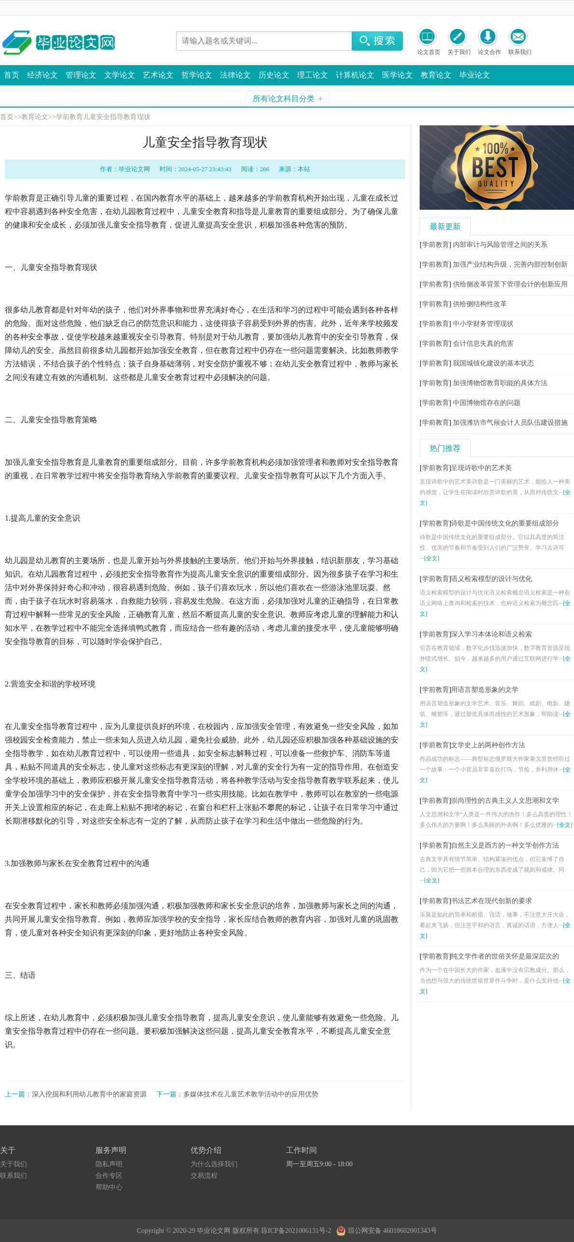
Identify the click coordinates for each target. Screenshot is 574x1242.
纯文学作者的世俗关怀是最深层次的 (505, 956)
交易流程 (204, 1175)
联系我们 (520, 52)
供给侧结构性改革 (480, 304)
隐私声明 (109, 1164)
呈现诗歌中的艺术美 (481, 468)
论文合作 (489, 52)
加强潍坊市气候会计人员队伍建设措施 (510, 422)
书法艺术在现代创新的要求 (491, 900)
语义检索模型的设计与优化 (491, 578)
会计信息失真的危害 (483, 343)
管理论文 (81, 75)
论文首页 (428, 52)
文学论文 (119, 75)
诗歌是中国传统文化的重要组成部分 (505, 523)
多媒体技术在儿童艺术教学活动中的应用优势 (250, 1094)
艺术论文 (158, 75)
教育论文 (436, 75)
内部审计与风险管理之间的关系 (500, 244)
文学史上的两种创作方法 (488, 745)
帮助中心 (109, 1187)
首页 (11, 75)
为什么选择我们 (214, 1164)
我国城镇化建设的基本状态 (493, 363)
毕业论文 (474, 75)
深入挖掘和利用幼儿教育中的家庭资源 (89, 1094)
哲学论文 (196, 75)
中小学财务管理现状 (483, 323)
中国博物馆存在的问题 (486, 402)
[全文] (431, 558)
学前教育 (69, 117)
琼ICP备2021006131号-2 (297, 1230)
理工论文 (312, 75)
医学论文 (397, 75)
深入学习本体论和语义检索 (491, 634)
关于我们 (459, 52)
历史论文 (274, 75)
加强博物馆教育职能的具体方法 (500, 383)
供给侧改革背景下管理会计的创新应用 (510, 284)
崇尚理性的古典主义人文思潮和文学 (505, 800)
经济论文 (42, 75)
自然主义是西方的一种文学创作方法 (505, 845)
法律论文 (235, 75)
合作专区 (109, 1175)
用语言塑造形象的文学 (485, 689)
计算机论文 (355, 75)
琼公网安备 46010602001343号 (386, 1228)
